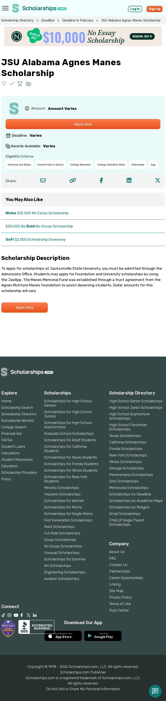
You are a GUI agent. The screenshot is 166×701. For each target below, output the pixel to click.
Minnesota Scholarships (128, 487)
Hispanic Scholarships (62, 494)
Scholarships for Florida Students (71, 464)
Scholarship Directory (17, 20)
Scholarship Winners (17, 420)
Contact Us (118, 565)
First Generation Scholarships (68, 520)
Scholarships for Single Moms (68, 513)
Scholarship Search (17, 407)
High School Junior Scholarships (135, 407)
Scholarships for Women (64, 500)
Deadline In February (77, 20)
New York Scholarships (128, 455)
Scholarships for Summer (65, 559)
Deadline (47, 20)
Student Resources (17, 459)
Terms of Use (120, 604)
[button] (4, 83)
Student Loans (13, 446)
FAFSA (6, 440)
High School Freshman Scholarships (128, 427)
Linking (115, 584)
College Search (13, 427)
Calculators (10, 453)
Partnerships (119, 571)
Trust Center (119, 610)
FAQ (112, 558)
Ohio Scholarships (124, 481)
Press (6, 479)
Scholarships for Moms (63, 507)
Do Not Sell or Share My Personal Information (83, 689)
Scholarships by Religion (129, 507)
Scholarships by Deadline (130, 494)
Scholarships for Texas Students (70, 457)
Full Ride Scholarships (62, 533)
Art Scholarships (57, 565)
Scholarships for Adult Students (70, 440)
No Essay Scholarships (63, 546)
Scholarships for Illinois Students (71, 470)
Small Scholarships (124, 513)
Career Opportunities (126, 578)
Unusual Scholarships (62, 552)
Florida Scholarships (125, 448)
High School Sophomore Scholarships (129, 416)
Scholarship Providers (19, 472)
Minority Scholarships (61, 487)
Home (6, 401)
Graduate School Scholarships (69, 433)
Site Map (116, 591)
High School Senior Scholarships (136, 401)
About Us (117, 552)
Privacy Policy (120, 597)
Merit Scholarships (59, 526)
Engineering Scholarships (64, 572)
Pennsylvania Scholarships (131, 474)
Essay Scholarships (60, 539)
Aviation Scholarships (61, 578)
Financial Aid (11, 433)
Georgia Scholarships (126, 468)
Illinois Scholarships (125, 461)
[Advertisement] (83, 342)
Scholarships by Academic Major (136, 500)
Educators (9, 466)
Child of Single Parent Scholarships (126, 522)
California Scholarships (127, 442)
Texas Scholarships (125, 435)
